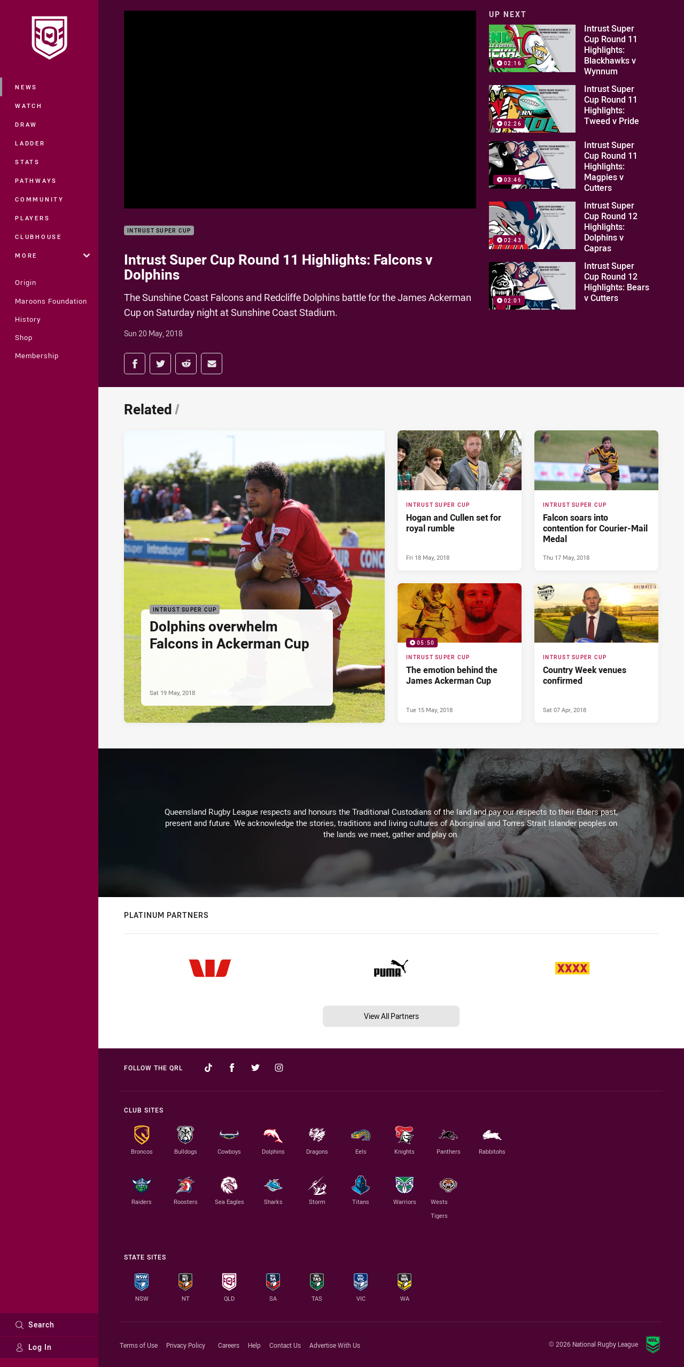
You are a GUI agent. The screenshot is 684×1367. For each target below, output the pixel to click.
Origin (25, 282)
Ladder (30, 143)
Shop (24, 337)
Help (254, 1345)
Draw (26, 124)
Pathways (36, 180)
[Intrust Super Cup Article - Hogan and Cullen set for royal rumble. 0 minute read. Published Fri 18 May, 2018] (460, 500)
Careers (228, 1345)
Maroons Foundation (51, 301)
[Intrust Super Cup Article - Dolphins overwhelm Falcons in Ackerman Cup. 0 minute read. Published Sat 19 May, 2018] (254, 576)
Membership (37, 355)
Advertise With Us (334, 1345)
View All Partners (391, 1016)
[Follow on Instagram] (279, 1067)
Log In (33, 1347)
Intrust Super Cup (159, 230)
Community (39, 199)
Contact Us (285, 1345)
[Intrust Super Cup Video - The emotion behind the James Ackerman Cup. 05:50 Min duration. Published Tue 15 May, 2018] (460, 653)
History (28, 319)
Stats (27, 162)
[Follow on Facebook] (232, 1067)
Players (32, 218)
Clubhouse (38, 237)
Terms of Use (139, 1345)
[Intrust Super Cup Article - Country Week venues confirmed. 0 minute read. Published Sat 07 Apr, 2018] (596, 653)
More (52, 255)
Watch (29, 106)
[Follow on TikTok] (208, 1067)
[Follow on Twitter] (255, 1067)
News (26, 87)
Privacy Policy (185, 1345)
